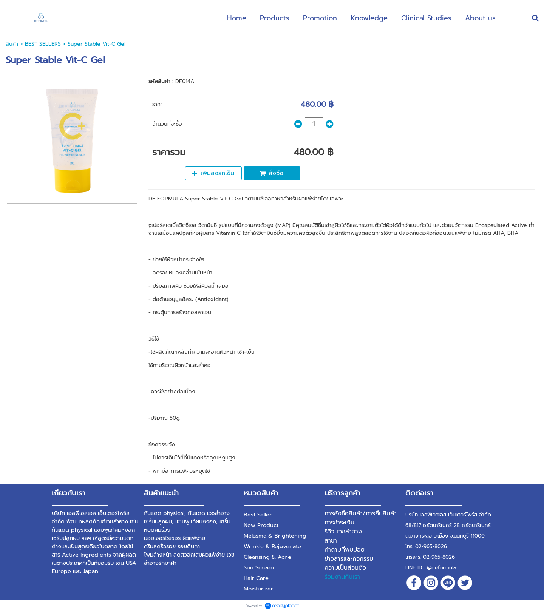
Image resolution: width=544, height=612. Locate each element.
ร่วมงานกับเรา (342, 576)
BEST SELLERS (44, 44)
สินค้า (12, 44)
